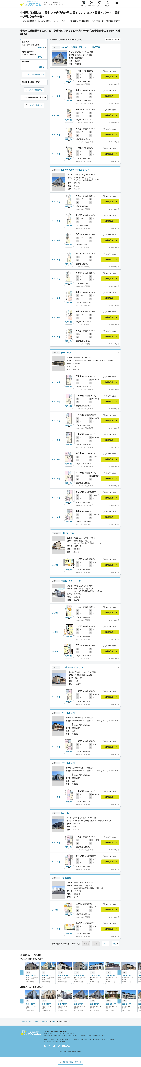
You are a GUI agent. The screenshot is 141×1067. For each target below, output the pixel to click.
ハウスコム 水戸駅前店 (83, 84)
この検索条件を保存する (35, 74)
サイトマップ (47, 1041)
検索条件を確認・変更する (71, 1062)
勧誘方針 (76, 1039)
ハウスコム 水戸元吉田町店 (84, 103)
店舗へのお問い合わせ (66, 1039)
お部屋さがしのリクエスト (51, 1039)
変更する (41, 47)
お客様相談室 (110, 1039)
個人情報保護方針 (86, 1039)
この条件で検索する (35, 90)
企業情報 (55, 1041)
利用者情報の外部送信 (99, 1039)
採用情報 (62, 1041)
